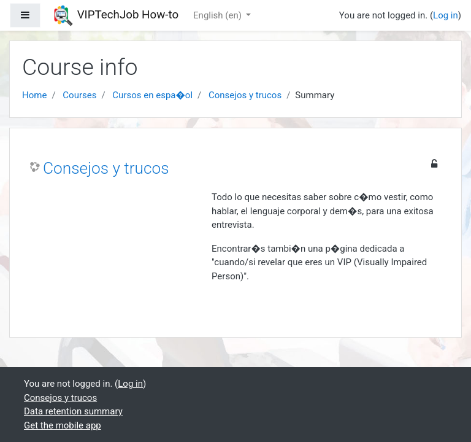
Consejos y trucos (245, 95)
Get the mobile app (62, 425)
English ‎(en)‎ (218, 15)
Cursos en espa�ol (152, 95)
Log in (445, 15)
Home (34, 95)
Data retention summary (73, 411)
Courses (79, 95)
